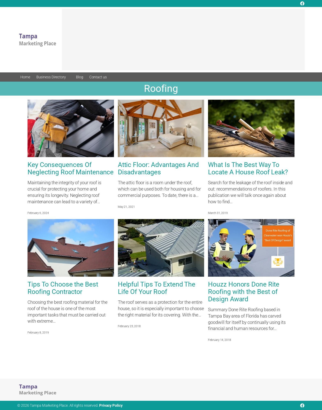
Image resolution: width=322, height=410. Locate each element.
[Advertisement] (183, 41)
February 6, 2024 (38, 213)
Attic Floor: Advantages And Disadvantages (158, 168)
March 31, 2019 (218, 213)
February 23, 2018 (129, 326)
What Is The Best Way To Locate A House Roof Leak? (248, 168)
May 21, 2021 (126, 206)
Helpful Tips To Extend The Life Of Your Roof (156, 288)
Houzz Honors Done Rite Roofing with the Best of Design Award (243, 292)
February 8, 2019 (38, 332)
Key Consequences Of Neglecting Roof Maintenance (71, 168)
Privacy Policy (111, 405)
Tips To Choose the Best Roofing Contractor (63, 288)
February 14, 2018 (219, 339)
